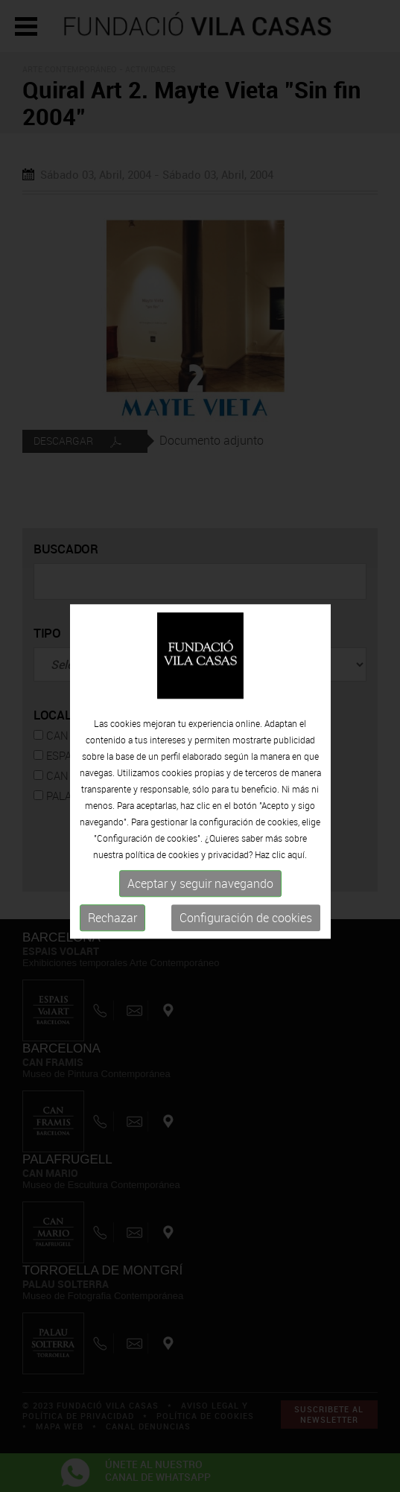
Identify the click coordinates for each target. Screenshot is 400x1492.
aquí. (297, 863)
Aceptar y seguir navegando (200, 892)
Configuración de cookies (246, 926)
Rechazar (112, 926)
